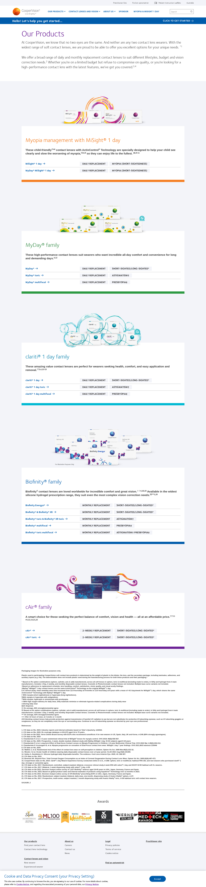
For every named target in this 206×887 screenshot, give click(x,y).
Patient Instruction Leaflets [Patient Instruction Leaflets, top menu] (170, 2)
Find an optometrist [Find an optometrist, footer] (114, 862)
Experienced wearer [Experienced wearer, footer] (33, 866)
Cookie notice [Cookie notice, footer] (111, 853)
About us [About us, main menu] (108, 11)
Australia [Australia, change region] (190, 2)
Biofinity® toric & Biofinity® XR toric (44, 519)
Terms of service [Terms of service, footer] (113, 849)
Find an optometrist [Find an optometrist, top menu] (140, 2)
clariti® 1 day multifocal (38, 394)
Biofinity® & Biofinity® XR (39, 512)
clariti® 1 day (32, 380)
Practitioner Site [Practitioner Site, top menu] (120, 2)
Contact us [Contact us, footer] (70, 849)
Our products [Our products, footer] (30, 841)
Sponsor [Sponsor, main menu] (123, 11)
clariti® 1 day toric (35, 387)
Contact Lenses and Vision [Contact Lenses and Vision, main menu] (83, 11)
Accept (157, 879)
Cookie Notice (22, 884)
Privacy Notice (92, 884)
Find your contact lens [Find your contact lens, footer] (34, 845)
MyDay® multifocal (35, 282)
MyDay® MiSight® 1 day (38, 170)
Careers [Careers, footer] (68, 845)
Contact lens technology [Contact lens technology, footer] (35, 849)
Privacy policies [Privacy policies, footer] (112, 845)
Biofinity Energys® (35, 505)
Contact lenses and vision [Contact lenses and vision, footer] (36, 858)
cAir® (28, 630)
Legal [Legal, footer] (107, 841)
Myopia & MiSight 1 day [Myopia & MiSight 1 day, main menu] (146, 11)
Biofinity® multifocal (36, 525)
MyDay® (29, 268)
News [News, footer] (67, 853)
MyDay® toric (32, 275)
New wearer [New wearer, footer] (29, 862)
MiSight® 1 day (33, 163)
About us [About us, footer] (69, 841)
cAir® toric (31, 637)
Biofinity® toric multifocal (39, 532)
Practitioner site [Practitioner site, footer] (154, 841)
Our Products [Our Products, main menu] (55, 11)
